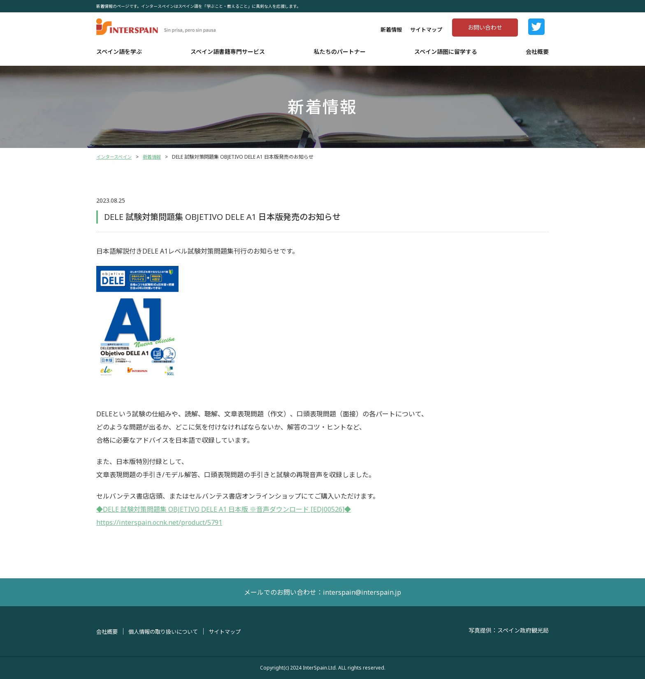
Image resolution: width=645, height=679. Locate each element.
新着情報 (391, 29)
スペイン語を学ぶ (119, 51)
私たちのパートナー (340, 51)
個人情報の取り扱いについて (167, 631)
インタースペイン (115, 156)
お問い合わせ (485, 27)
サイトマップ (426, 29)
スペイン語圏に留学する (445, 51)
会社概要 (537, 51)
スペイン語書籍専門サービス (227, 51)
